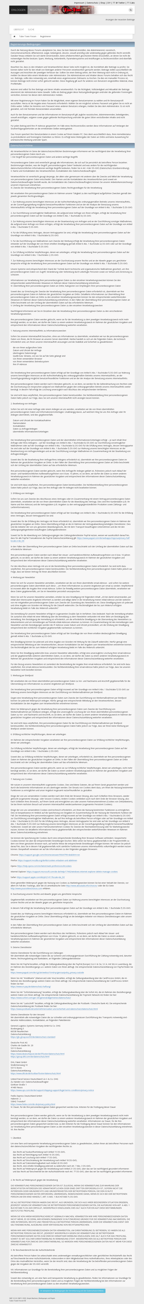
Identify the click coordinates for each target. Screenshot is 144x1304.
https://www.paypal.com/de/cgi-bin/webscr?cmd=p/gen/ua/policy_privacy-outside (47, 972)
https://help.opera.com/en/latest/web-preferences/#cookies (44, 866)
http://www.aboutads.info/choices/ (81, 885)
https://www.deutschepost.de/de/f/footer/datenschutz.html (37, 1053)
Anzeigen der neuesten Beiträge (120, 19)
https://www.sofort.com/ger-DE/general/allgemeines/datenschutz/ (41, 997)
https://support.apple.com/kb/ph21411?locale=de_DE (41, 877)
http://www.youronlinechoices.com (26, 888)
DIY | (110, 2)
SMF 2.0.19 (13, 1298)
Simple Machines (32, 1298)
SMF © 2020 (22, 1298)
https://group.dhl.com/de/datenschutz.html (30, 1056)
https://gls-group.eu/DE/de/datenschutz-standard (33, 1037)
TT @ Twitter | (119, 2)
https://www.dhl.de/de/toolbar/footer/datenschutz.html (36, 1073)
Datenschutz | (93, 2)
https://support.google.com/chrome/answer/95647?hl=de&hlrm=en (49, 854)
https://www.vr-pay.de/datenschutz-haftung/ (31, 986)
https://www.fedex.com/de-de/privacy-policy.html (33, 1104)
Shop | (103, 2)
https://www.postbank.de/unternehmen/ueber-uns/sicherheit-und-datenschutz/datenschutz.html (54, 1009)
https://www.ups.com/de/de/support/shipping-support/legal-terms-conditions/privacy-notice (52, 1090)
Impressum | (80, 2)
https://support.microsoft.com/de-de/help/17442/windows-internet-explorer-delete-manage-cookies (72, 871)
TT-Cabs (131, 2)
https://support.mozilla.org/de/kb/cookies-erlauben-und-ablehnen (47, 860)
